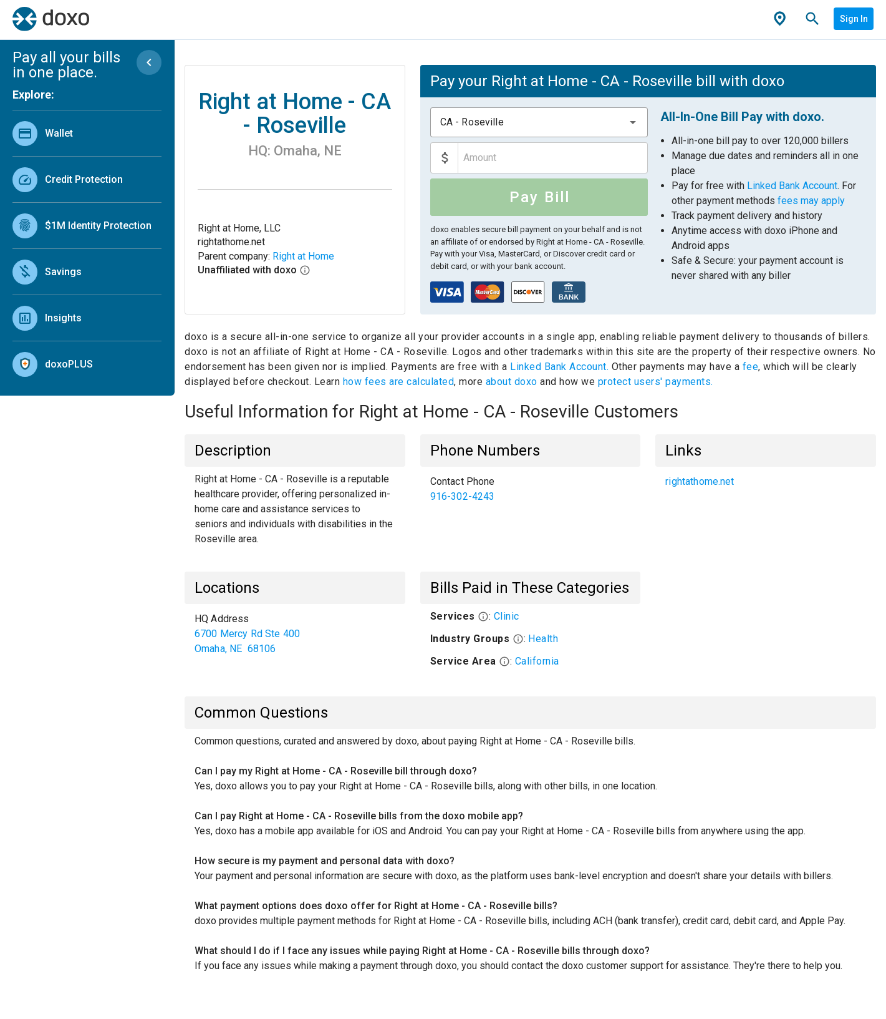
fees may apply (811, 201)
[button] (632, 122)
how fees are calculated (399, 382)
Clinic (506, 616)
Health (543, 639)
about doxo (511, 382)
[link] (87, 133)
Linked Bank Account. (561, 367)
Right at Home (303, 256)
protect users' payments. (655, 382)
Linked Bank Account (792, 186)
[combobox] (539, 122)
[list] (87, 246)
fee (751, 367)
